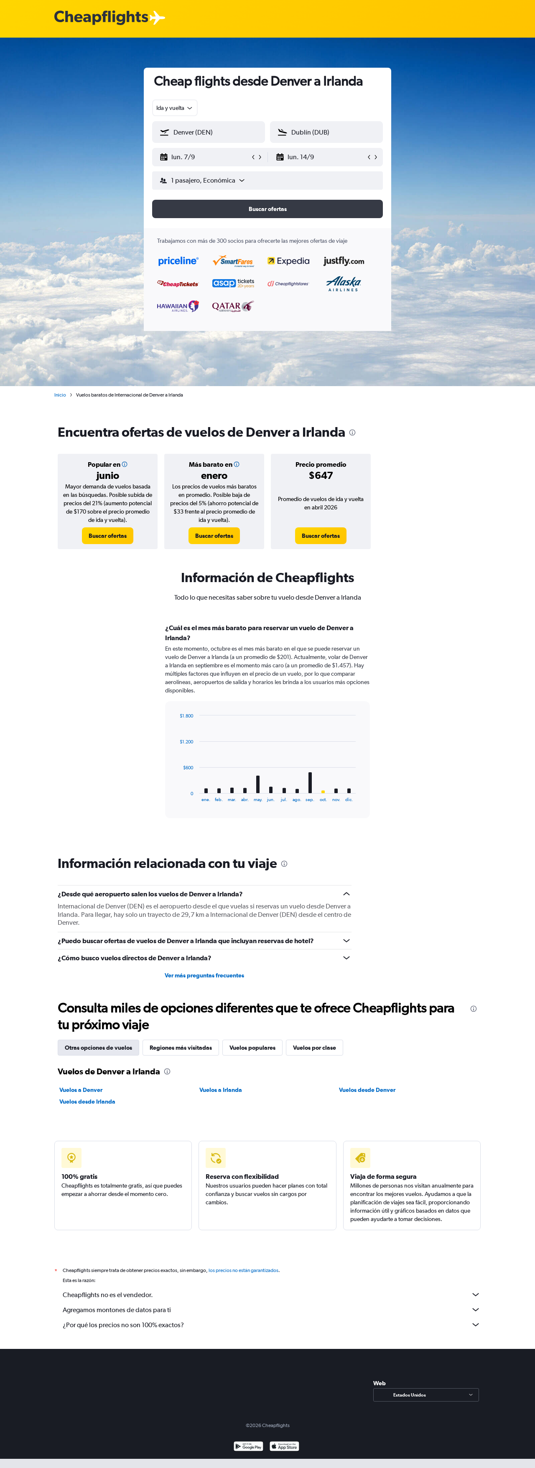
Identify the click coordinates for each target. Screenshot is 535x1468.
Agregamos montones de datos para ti (272, 1310)
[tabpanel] (267, 729)
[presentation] (352, 432)
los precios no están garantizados (243, 1270)
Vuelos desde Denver (367, 1089)
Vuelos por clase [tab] (314, 1047)
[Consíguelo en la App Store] (284, 1447)
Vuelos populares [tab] (252, 1047)
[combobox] (175, 107)
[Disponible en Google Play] (248, 1447)
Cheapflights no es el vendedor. (272, 1295)
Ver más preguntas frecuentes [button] (204, 975)
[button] (205, 157)
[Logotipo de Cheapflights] (101, 18)
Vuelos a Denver (80, 1089)
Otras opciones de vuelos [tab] (98, 1047)
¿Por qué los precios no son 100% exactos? (272, 1325)
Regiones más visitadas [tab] (181, 1047)
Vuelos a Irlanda (220, 1089)
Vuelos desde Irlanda (87, 1101)
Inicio (60, 395)
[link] (107, 535)
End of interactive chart (175, 795)
